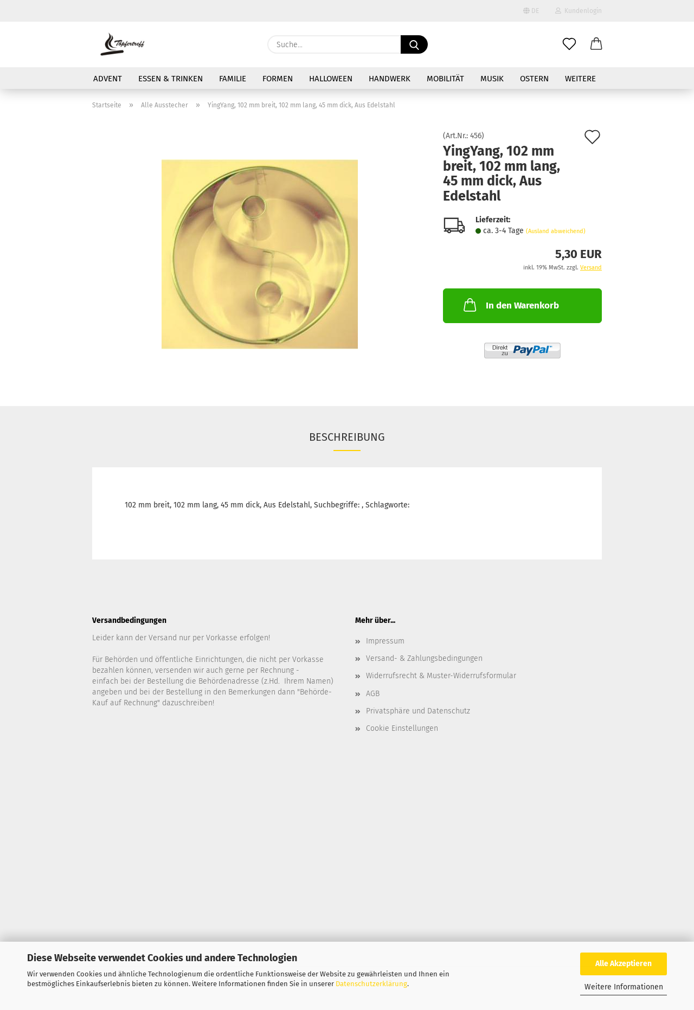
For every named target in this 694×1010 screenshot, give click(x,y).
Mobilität (445, 78)
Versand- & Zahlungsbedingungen (424, 658)
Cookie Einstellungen (402, 728)
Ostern (534, 78)
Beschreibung (347, 436)
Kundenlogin (578, 11)
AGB (373, 693)
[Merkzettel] (569, 44)
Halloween (330, 78)
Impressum (385, 641)
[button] (596, 44)
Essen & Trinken (170, 78)
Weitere (580, 78)
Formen (277, 78)
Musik (492, 78)
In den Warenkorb (510, 304)
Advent (107, 78)
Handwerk (389, 78)
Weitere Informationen (623, 987)
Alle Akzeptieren (623, 963)
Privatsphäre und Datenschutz (418, 711)
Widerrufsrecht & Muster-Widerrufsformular (441, 675)
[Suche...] (414, 44)
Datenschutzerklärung (371, 984)
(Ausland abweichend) (556, 231)
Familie (232, 78)
